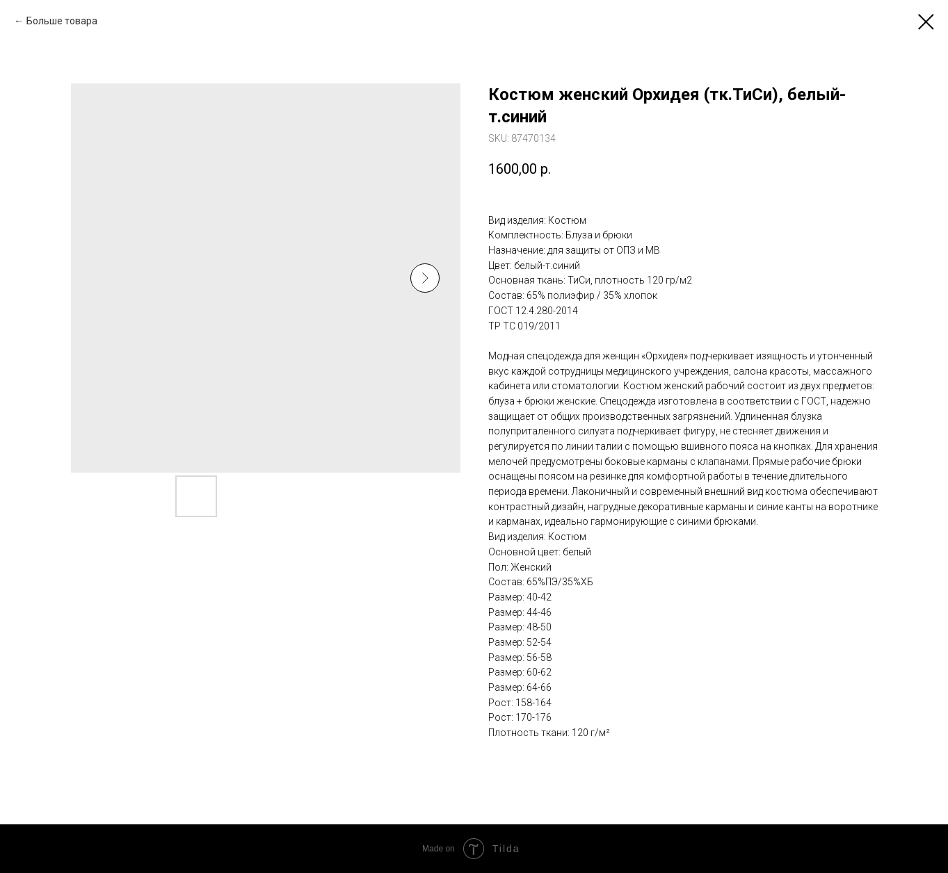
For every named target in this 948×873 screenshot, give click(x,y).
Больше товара (61, 20)
